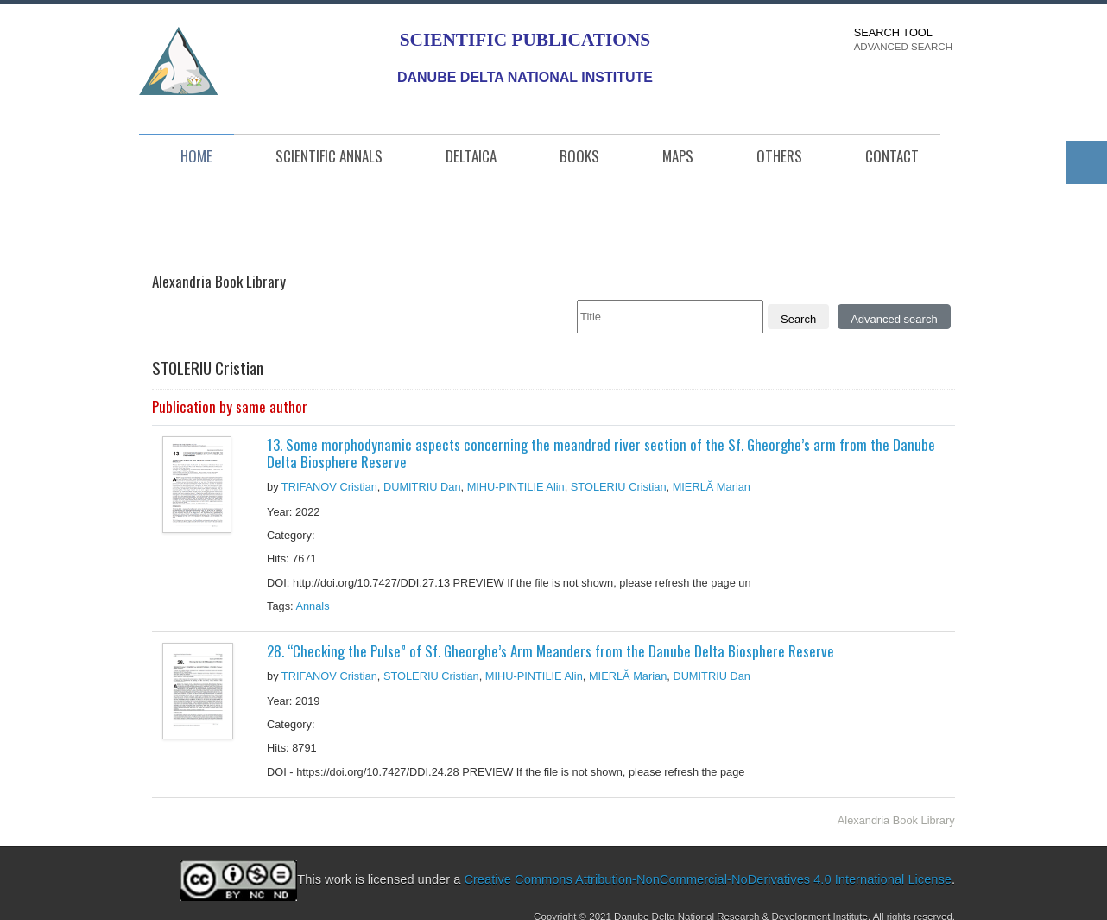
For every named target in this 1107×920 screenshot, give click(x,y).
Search (798, 319)
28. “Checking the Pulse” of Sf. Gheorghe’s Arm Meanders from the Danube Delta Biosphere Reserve (550, 651)
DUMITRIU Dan (422, 486)
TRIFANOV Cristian (329, 486)
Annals (313, 606)
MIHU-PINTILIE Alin (516, 486)
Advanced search (894, 319)
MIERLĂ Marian (711, 486)
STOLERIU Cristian (619, 486)
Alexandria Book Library (896, 820)
